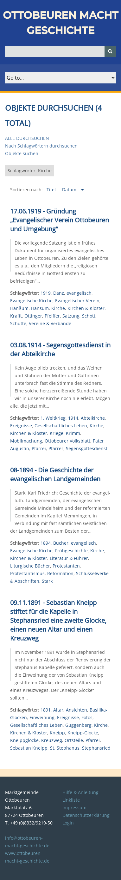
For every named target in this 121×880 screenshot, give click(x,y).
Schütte (18, 323)
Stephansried (96, 748)
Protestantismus (27, 573)
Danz (58, 293)
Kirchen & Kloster (86, 308)
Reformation (60, 573)
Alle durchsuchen (27, 138)
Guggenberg (78, 725)
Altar (58, 710)
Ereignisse (21, 426)
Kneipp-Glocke (82, 733)
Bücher (60, 543)
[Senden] (110, 51)
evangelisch (79, 293)
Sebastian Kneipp (29, 748)
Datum (70, 190)
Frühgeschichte (71, 551)
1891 (46, 710)
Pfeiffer (52, 316)
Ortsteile (74, 740)
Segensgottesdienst (86, 448)
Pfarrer (55, 448)
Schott (88, 316)
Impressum (74, 807)
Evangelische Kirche (31, 301)
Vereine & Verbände (50, 323)
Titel (52, 190)
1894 (46, 543)
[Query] (60, 51)
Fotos (86, 717)
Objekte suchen (21, 153)
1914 (73, 418)
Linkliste (71, 800)
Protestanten (66, 566)
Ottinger (33, 316)
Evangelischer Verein (77, 301)
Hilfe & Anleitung (80, 792)
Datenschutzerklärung (86, 815)
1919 (46, 293)
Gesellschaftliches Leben (61, 426)
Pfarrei (39, 448)
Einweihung (41, 717)
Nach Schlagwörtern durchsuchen (41, 146)
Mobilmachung (26, 441)
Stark (47, 581)
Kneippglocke (24, 740)
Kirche (58, 308)
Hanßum (19, 308)
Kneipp (57, 733)
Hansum (40, 308)
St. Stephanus (65, 748)
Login (68, 823)
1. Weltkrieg (53, 418)
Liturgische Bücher (30, 566)
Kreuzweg (51, 740)
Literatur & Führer (69, 558)
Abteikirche (93, 418)
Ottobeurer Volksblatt (67, 441)
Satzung (71, 316)
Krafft (16, 316)
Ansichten (76, 710)
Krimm (73, 433)
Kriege (56, 433)
